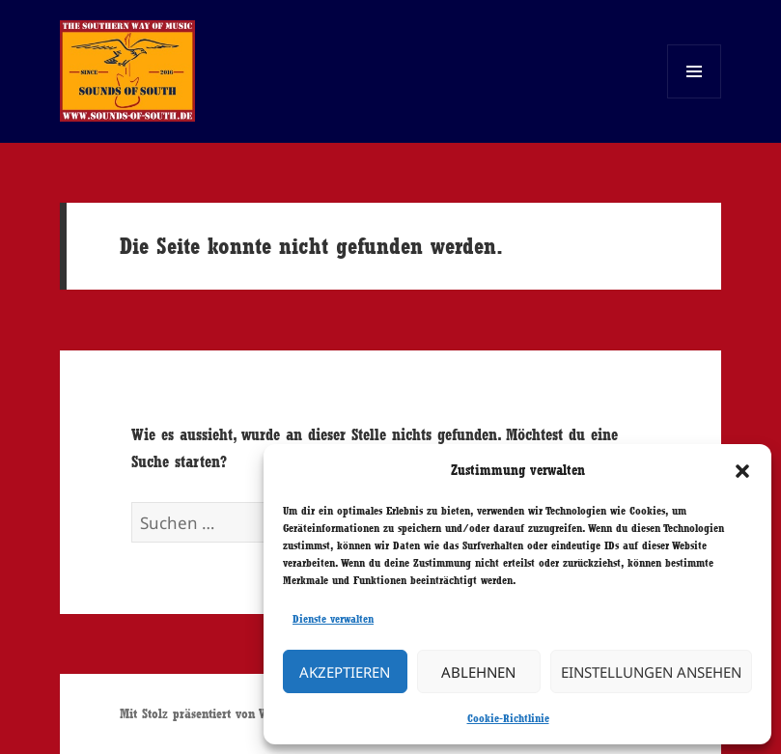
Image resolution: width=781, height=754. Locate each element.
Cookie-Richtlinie (508, 718)
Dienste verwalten (333, 619)
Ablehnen (478, 672)
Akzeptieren (344, 672)
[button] (742, 471)
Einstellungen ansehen (651, 672)
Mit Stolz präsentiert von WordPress (217, 713)
